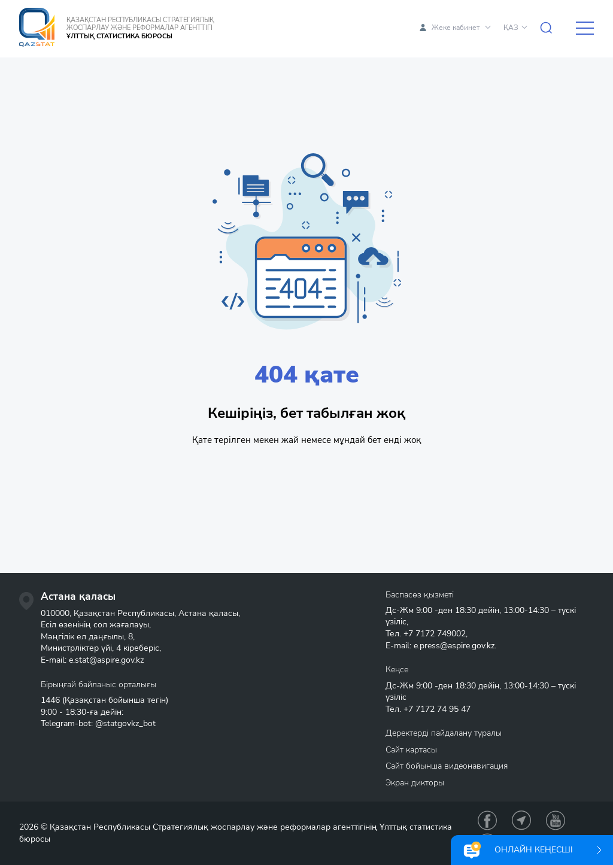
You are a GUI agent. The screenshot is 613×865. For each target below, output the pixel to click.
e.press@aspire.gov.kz (454, 645)
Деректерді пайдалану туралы (444, 733)
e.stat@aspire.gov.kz (106, 660)
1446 (50, 700)
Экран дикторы (415, 782)
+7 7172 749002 (434, 633)
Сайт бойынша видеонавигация (447, 766)
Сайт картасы (411, 749)
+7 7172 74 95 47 (437, 709)
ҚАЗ (510, 27)
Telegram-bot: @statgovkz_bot (98, 723)
